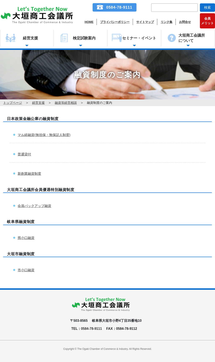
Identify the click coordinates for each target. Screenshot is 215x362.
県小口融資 (26, 238)
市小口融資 (26, 270)
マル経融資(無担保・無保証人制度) (44, 135)
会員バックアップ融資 (34, 206)
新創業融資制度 (29, 173)
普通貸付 (24, 154)
